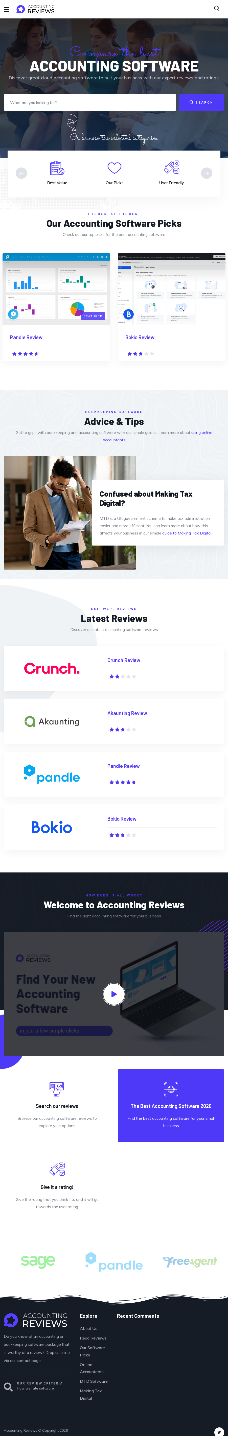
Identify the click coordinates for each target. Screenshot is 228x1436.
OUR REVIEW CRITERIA (40, 1383)
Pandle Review (26, 337)
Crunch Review (123, 660)
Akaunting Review (127, 713)
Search (201, 102)
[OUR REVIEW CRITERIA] (8, 1387)
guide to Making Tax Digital (186, 533)
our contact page (25, 1360)
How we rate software (35, 1388)
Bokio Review (139, 337)
